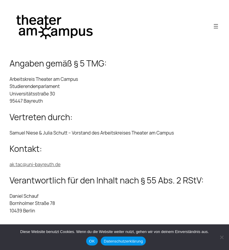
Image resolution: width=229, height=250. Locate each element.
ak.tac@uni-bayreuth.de (35, 164)
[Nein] (222, 237)
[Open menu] (215, 26)
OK (92, 241)
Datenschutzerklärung (123, 241)
